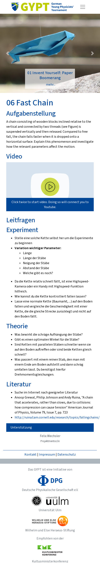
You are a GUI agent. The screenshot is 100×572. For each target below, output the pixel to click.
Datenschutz (66, 454)
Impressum (47, 454)
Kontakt (30, 454)
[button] (7, 53)
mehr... (50, 84)
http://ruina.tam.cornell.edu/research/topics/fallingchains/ (57, 417)
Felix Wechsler (50, 438)
